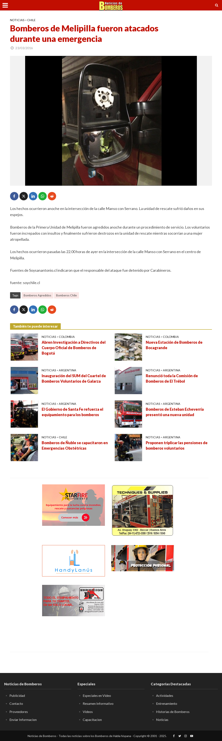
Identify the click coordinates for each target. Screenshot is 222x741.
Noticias (17, 20)
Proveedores (18, 712)
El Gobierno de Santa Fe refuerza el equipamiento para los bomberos (72, 412)
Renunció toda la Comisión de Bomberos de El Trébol (172, 378)
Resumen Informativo (98, 703)
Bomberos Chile (66, 295)
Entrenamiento (166, 703)
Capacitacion (92, 720)
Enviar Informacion (23, 720)
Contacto (16, 703)
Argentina (67, 370)
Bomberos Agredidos (37, 295)
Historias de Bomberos (173, 712)
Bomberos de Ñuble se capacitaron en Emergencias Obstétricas (75, 445)
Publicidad (17, 695)
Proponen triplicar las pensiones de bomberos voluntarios (177, 445)
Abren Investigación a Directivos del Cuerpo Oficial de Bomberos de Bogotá (74, 347)
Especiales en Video (97, 695)
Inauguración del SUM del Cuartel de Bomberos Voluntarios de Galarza (74, 378)
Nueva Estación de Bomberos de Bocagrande (174, 345)
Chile (31, 20)
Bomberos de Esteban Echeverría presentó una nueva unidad (175, 412)
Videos (88, 712)
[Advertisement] (142, 611)
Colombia (67, 336)
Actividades (164, 695)
